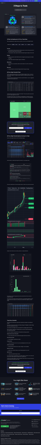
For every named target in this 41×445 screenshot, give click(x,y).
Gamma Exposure (24, 432)
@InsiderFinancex (35, 423)
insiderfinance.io (35, 421)
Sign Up (20, 413)
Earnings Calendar (25, 434)
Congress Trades (3, 434)
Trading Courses (31, 434)
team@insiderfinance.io (36, 419)
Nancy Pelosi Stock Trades (10, 434)
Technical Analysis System (9, 432)
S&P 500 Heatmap (30, 432)
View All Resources (20, 398)
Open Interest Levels (37, 432)
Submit (28, 367)
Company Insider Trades (18, 434)
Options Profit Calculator (17, 432)
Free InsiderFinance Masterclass (15, 425)
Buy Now (20, 410)
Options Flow (3, 432)
